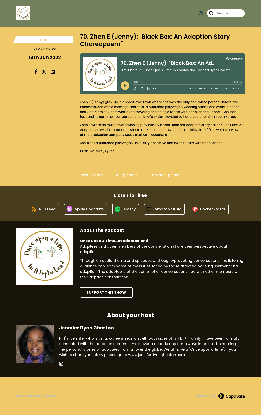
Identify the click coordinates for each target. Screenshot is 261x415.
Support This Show (106, 292)
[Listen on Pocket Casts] (209, 209)
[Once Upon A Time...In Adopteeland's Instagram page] (201, 13)
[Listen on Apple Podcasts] (85, 209)
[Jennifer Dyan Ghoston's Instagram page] (61, 364)
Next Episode (92, 174)
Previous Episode (165, 174)
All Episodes (127, 174)
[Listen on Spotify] (125, 209)
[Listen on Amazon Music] (164, 209)
